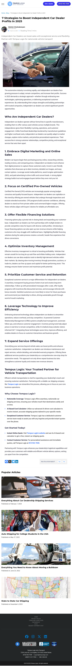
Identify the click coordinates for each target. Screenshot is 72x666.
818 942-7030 (34, 443)
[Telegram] (13, 461)
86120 (45, 657)
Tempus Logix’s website (36, 433)
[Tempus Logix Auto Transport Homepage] (14, 4)
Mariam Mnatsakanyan (16, 27)
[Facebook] (6, 461)
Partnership (36, 622)
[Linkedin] (16, 461)
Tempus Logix (13, 384)
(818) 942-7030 (63, 4)
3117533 (33, 657)
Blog (7, 13)
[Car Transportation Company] (26, 637)
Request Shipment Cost (36, 626)
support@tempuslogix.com (41, 655)
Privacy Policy (36, 619)
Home (3, 13)
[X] (9, 461)
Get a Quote (49, 4)
